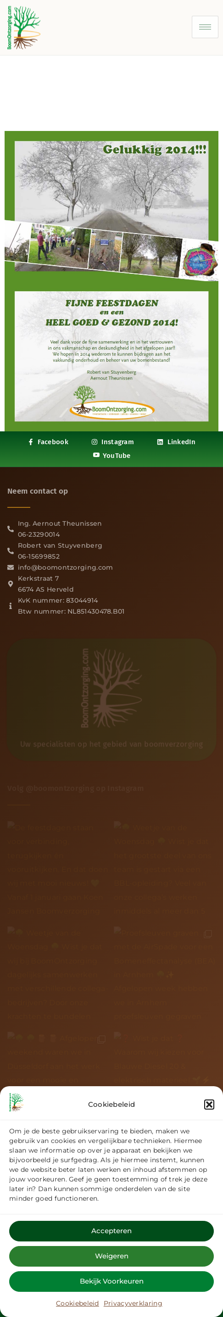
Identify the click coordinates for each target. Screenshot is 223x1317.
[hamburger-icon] (205, 24)
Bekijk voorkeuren (112, 1284)
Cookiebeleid (77, 1307)
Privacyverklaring (133, 1307)
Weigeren (111, 1259)
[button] (209, 1108)
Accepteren (111, 1234)
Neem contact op (37, 491)
